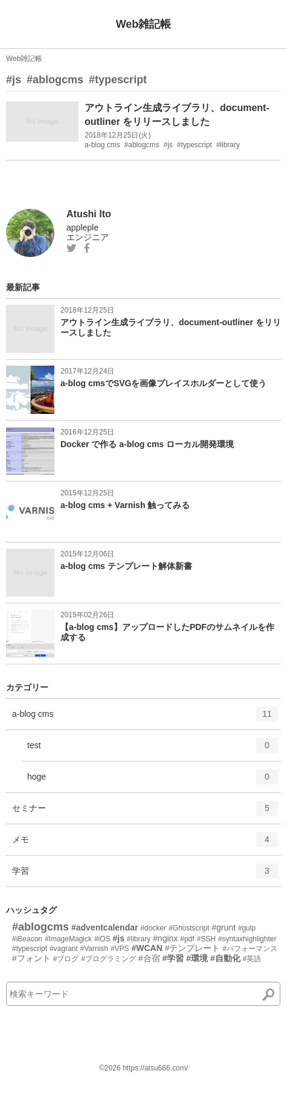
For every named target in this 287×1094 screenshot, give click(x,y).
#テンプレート (193, 948)
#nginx (165, 938)
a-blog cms (145, 718)
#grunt (223, 927)
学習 (145, 874)
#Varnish (94, 948)
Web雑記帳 (144, 24)
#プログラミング (108, 959)
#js (13, 80)
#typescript (118, 80)
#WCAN (146, 948)
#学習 (173, 958)
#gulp (247, 928)
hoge (152, 780)
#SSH (205, 939)
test (152, 749)
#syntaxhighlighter (247, 939)
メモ (145, 843)
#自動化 (225, 958)
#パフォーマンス (249, 948)
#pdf (187, 939)
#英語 (252, 959)
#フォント (31, 958)
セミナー (145, 812)
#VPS (120, 948)
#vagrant (64, 948)
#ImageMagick (68, 939)
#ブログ (66, 959)
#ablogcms (55, 80)
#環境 (197, 958)
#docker (153, 928)
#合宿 (149, 958)
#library (138, 939)
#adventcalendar (104, 927)
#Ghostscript (189, 928)
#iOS (102, 939)
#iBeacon (27, 939)
